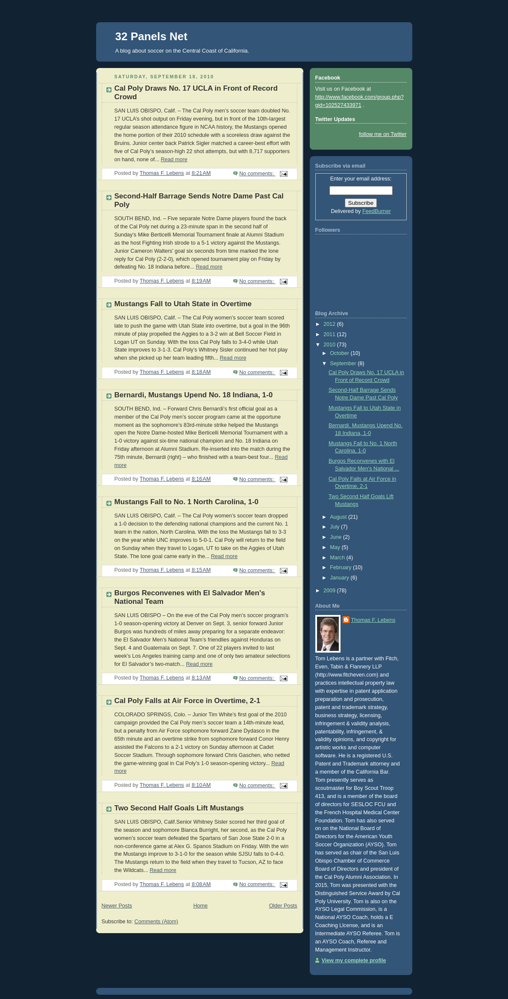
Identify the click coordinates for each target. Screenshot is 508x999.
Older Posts (283, 906)
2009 (330, 591)
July (335, 527)
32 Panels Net (151, 36)
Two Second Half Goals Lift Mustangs (179, 808)
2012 (330, 324)
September (344, 363)
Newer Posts (117, 906)
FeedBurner (376, 211)
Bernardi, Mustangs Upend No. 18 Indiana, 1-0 (194, 395)
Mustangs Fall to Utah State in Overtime (183, 304)
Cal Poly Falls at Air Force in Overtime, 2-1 (188, 701)
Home (200, 906)
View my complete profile (354, 961)
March (338, 558)
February (341, 567)
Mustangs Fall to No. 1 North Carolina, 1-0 (187, 502)
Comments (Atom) (156, 922)
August (339, 517)
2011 (330, 334)
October (340, 353)
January (340, 578)
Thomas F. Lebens (373, 620)
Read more (174, 160)
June (336, 537)
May (335, 547)
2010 (330, 345)
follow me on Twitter (382, 134)
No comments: (257, 174)
